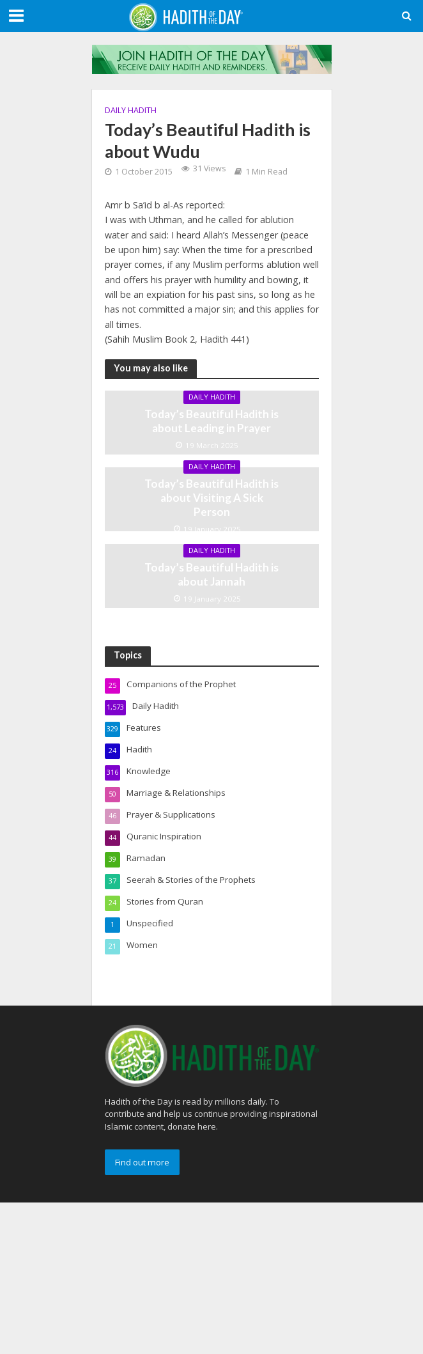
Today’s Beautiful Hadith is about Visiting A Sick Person (211, 498)
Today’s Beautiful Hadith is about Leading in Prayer (211, 421)
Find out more (142, 1162)
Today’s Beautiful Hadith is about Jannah (211, 574)
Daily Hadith (131, 110)
